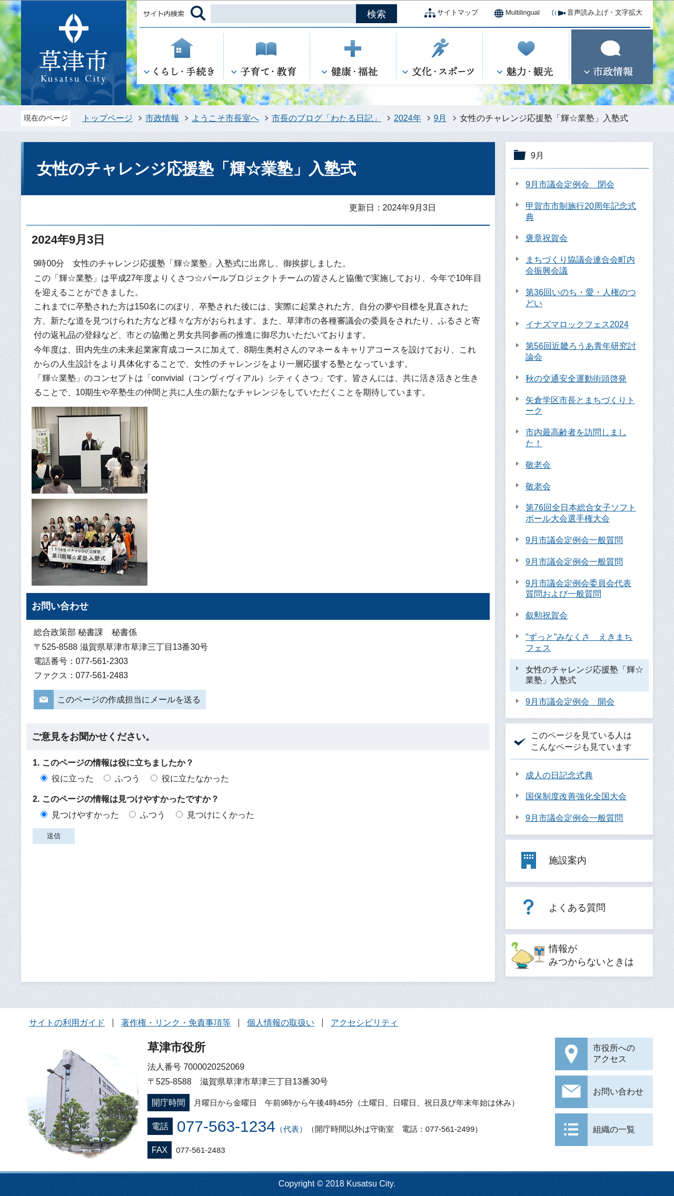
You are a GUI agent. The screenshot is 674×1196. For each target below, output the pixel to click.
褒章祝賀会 (547, 238)
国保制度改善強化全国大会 (576, 796)
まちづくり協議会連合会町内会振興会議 (580, 265)
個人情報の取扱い (280, 1022)
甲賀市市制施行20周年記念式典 (581, 212)
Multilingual (514, 13)
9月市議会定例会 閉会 (570, 184)
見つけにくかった (220, 814)
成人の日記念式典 (559, 775)
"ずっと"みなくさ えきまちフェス (579, 642)
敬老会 (538, 464)
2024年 (407, 118)
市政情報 (162, 118)
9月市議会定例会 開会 (570, 701)
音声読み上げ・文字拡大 (596, 13)
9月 (440, 118)
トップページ (107, 118)
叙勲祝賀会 (547, 615)
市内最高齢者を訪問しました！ (576, 438)
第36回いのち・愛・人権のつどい (581, 298)
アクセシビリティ (364, 1022)
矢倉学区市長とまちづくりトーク (580, 406)
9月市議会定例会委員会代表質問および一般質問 (578, 589)
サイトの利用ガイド (67, 1022)
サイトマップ (449, 13)
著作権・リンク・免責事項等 (176, 1022)
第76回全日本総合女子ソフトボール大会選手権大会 (581, 513)
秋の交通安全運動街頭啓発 (576, 378)
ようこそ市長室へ (225, 118)
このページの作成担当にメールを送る (129, 699)
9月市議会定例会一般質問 (574, 540)
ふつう (127, 778)
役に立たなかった (195, 778)
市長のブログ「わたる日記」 (326, 118)
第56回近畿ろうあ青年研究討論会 (581, 351)
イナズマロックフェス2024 (577, 324)
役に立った (73, 778)
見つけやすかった (85, 814)
